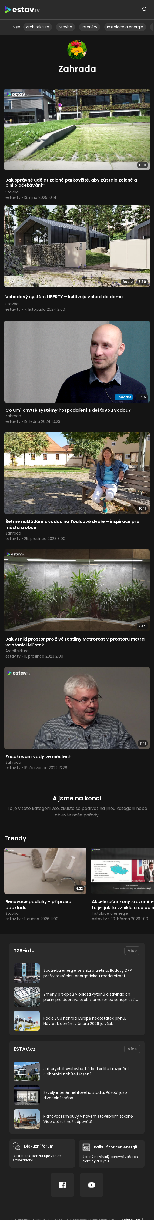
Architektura (37, 27)
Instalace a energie (125, 27)
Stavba (65, 27)
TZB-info (24, 951)
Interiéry (89, 27)
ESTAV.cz (25, 1049)
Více (132, 951)
